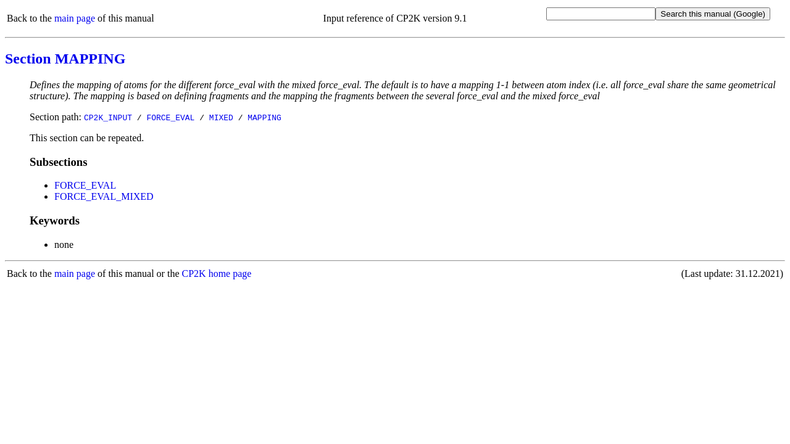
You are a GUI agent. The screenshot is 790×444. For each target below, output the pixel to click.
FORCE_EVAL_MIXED (104, 196)
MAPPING (264, 117)
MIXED (221, 117)
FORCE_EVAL (170, 117)
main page (74, 18)
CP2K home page (217, 273)
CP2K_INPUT (108, 117)
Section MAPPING (65, 59)
